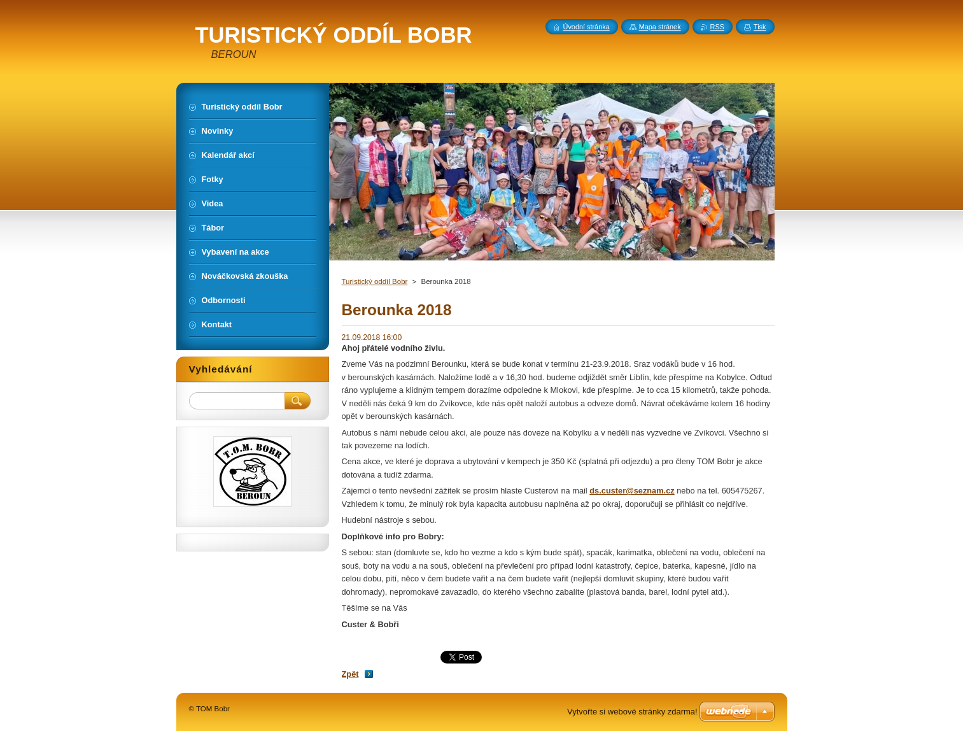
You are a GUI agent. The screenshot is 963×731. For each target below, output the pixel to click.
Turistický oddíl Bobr (375, 281)
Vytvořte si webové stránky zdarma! (632, 711)
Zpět (350, 674)
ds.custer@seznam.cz (631, 490)
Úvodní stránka (586, 27)
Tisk (760, 27)
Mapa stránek (660, 27)
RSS (717, 27)
